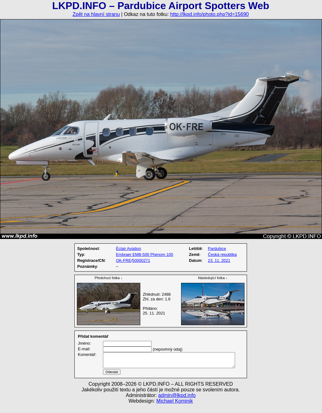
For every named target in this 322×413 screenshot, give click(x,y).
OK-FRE (123, 260)
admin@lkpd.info (177, 402)
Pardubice (217, 248)
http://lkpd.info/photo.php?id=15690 (209, 14)
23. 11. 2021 (219, 260)
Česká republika (222, 254)
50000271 (141, 260)
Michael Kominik (174, 408)
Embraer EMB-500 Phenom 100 (144, 254)
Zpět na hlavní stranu (96, 14)
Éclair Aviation (128, 248)
